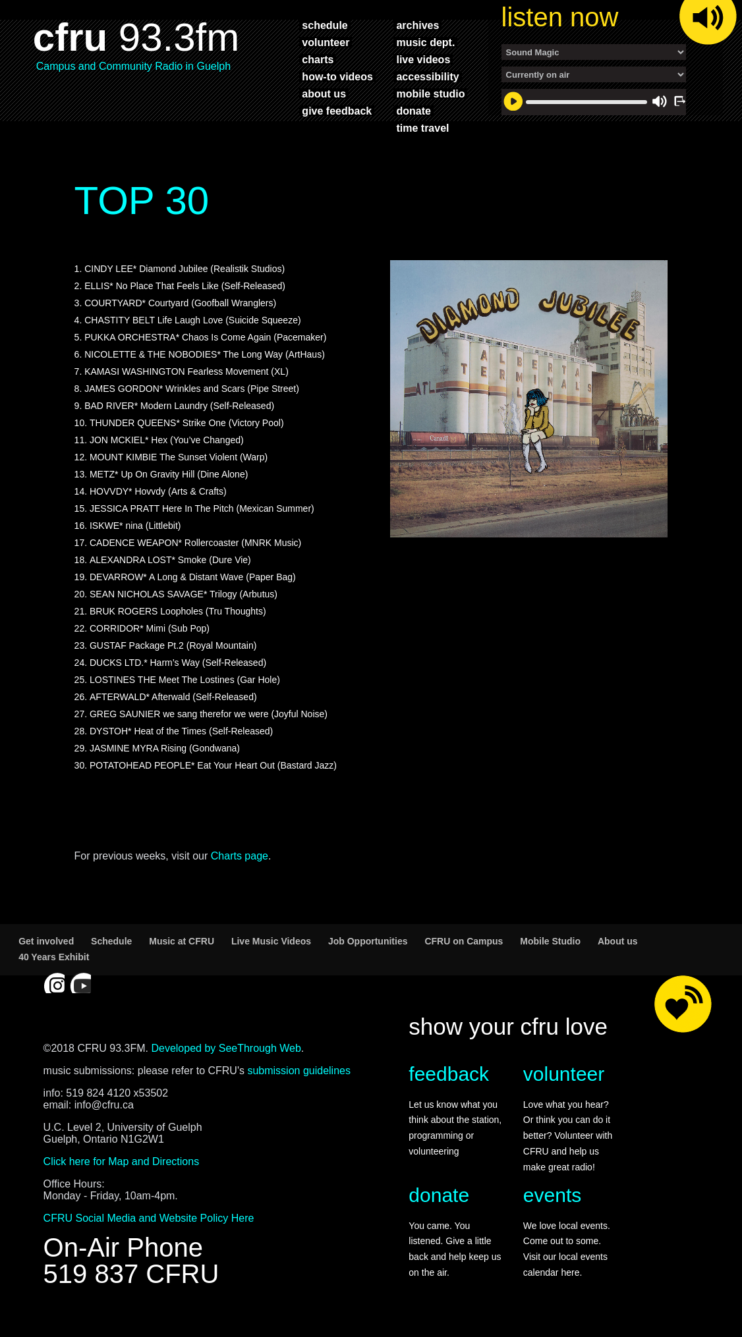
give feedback (337, 110)
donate (413, 110)
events (552, 1195)
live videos (423, 59)
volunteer (325, 42)
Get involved (46, 941)
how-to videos (337, 76)
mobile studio (430, 93)
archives (417, 25)
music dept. (425, 42)
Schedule (111, 941)
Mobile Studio (550, 941)
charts (317, 59)
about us (324, 93)
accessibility (427, 76)
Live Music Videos (271, 941)
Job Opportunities (368, 941)
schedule (324, 25)
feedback (449, 1074)
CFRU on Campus (463, 941)
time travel (422, 128)
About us (618, 941)
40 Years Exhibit (53, 957)
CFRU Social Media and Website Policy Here (148, 1218)
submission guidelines (299, 1070)
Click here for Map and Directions (121, 1161)
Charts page (239, 855)
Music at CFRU (181, 941)
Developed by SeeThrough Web (225, 1048)
